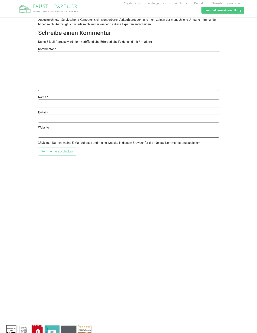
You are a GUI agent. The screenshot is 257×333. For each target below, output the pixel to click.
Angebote (132, 3)
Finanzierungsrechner (226, 3)
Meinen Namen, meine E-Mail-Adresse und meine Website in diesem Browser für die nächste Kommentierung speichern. (121, 142)
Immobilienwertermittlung (222, 10)
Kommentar (47, 49)
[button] (132, 3)
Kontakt (199, 3)
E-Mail (43, 112)
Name (43, 97)
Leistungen (155, 3)
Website (43, 127)
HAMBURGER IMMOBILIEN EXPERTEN (56, 11)
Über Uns (180, 3)
